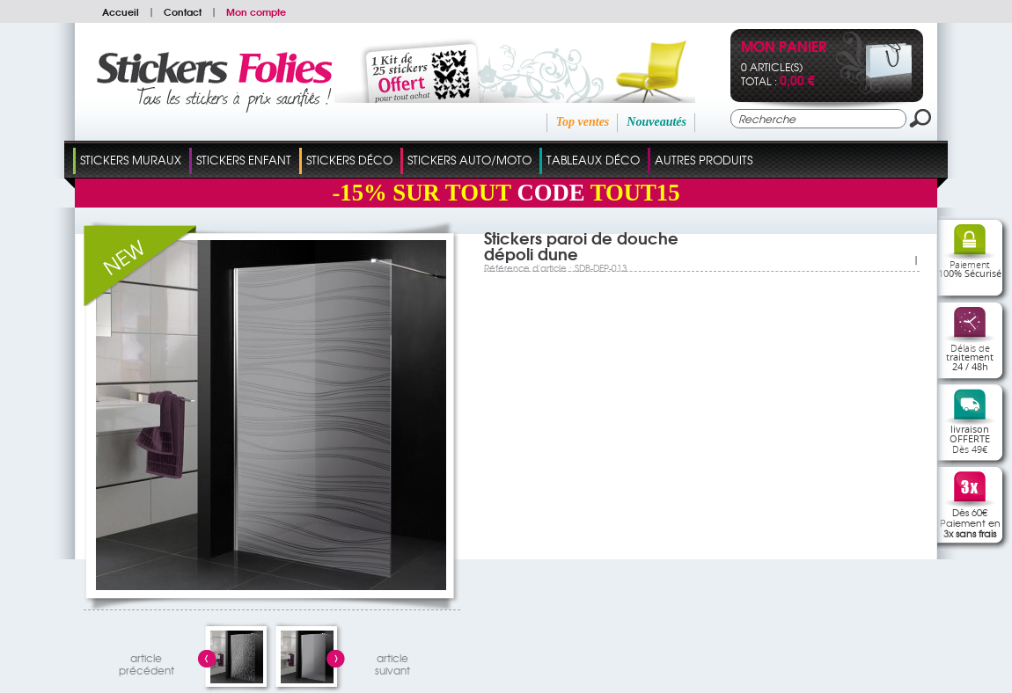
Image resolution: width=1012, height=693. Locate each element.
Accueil (120, 11)
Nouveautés (656, 121)
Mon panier (783, 48)
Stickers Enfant (243, 159)
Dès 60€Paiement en (970, 522)
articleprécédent (146, 662)
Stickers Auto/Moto (469, 159)
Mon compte (256, 11)
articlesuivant (392, 662)
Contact (183, 11)
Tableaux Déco (593, 159)
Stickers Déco (349, 159)
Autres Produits (703, 159)
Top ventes (583, 121)
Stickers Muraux (130, 159)
